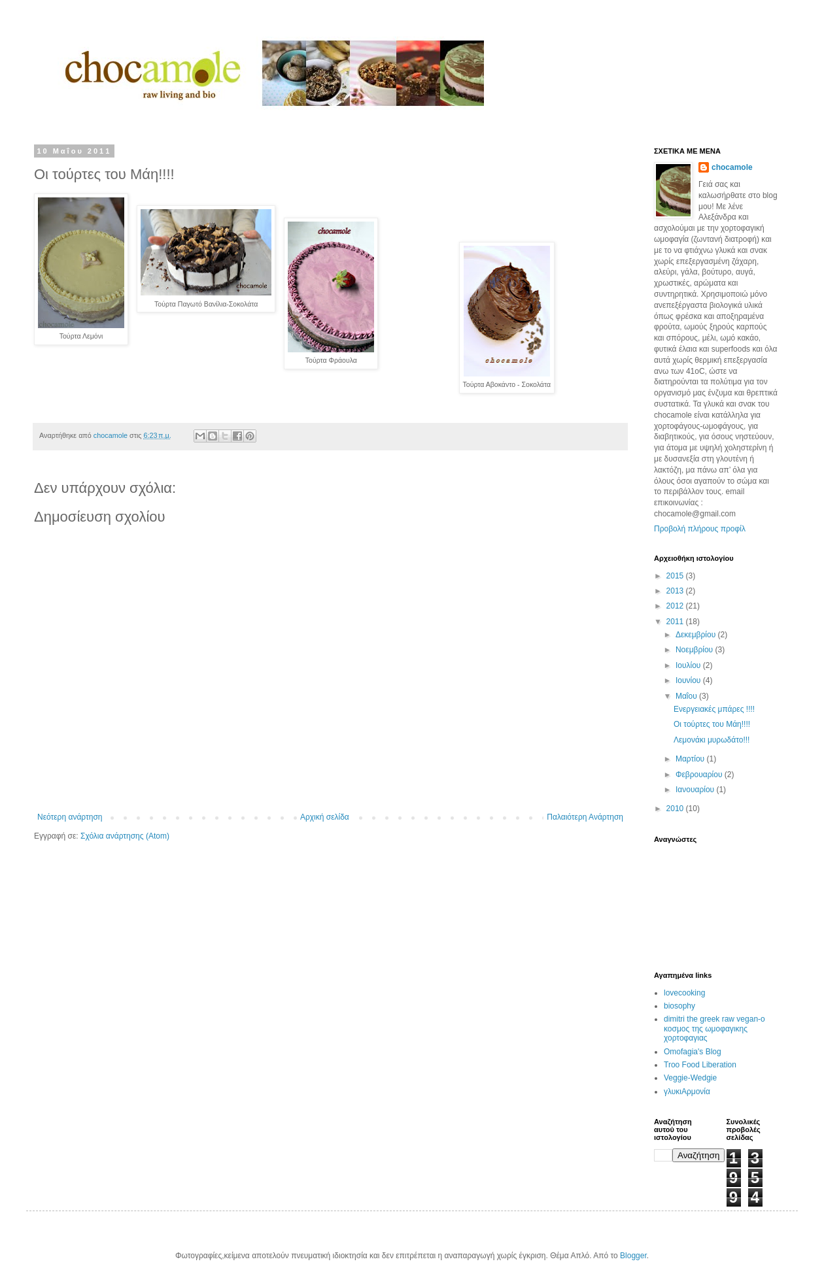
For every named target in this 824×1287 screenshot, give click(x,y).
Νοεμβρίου (695, 649)
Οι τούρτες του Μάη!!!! (712, 724)
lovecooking (684, 992)
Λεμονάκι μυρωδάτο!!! (711, 739)
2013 (676, 590)
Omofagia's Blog (692, 1051)
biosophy (679, 1006)
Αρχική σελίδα (324, 817)
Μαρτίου (691, 758)
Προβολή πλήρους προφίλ (700, 528)
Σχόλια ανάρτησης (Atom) (124, 836)
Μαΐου (687, 696)
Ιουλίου (689, 665)
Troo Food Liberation (700, 1064)
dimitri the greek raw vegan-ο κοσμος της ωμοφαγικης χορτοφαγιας (714, 1028)
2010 (676, 808)
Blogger (633, 1255)
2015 (676, 575)
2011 (676, 621)
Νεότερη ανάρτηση (69, 817)
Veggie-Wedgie (690, 1077)
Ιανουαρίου (696, 789)
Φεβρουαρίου (700, 774)
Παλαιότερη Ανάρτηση (585, 817)
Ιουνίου (689, 680)
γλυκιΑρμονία (687, 1091)
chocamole (732, 167)
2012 (676, 605)
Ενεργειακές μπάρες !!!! (714, 709)
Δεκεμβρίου (697, 634)
